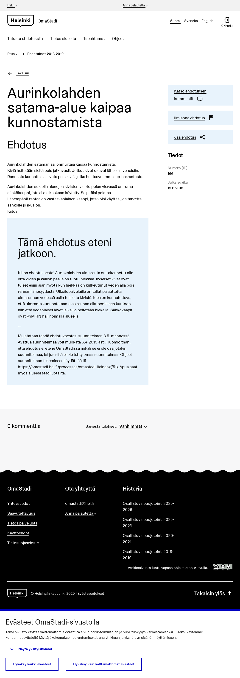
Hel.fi (12, 5)
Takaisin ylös (213, 593)
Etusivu (13, 53)
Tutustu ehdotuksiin (25, 38)
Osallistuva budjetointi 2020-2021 (148, 538)
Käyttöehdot (18, 533)
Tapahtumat (94, 38)
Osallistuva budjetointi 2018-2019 (148, 554)
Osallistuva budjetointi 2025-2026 (148, 506)
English (207, 20)
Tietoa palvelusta (22, 523)
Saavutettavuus (21, 513)
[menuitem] (133, 426)
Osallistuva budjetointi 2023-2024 (148, 522)
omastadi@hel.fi (79, 503)
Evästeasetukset (91, 593)
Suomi (175, 20)
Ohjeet (118, 38)
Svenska (191, 20)
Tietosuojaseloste (23, 542)
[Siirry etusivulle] (34, 20)
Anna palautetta (135, 5)
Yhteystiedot (18, 503)
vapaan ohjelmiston (179, 567)
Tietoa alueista (63, 38)
